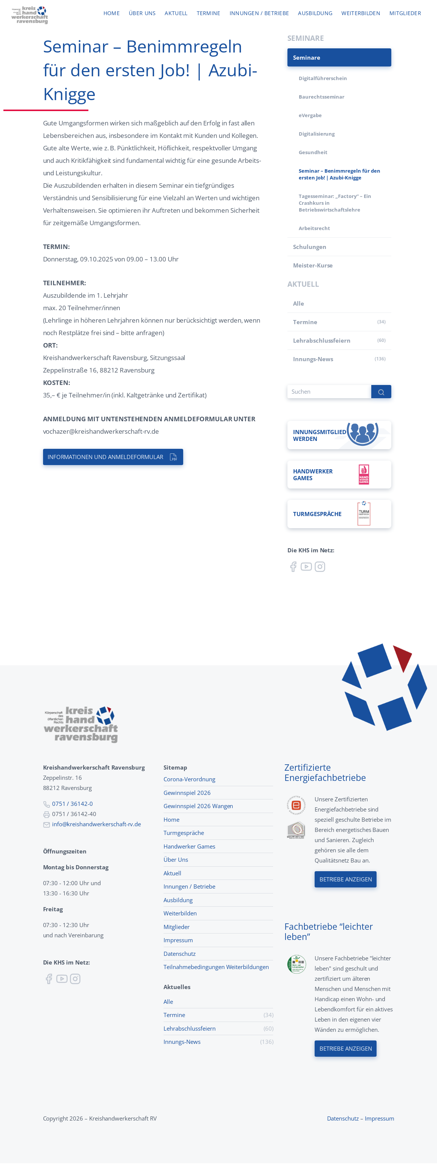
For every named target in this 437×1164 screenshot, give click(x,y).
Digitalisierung (317, 133)
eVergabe (310, 115)
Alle (298, 303)
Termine (208, 13)
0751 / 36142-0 (72, 804)
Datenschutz (180, 954)
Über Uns (176, 860)
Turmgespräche (184, 833)
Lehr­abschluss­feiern (322, 340)
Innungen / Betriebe (259, 13)
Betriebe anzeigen (345, 880)
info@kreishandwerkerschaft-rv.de (96, 825)
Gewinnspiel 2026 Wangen (198, 806)
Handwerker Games (189, 846)
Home (111, 13)
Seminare (306, 57)
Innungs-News (313, 359)
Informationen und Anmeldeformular (106, 457)
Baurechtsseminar (321, 96)
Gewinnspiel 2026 (187, 793)
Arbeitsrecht (314, 228)
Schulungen (309, 246)
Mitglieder (405, 13)
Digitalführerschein (323, 78)
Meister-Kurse (313, 265)
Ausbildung (315, 13)
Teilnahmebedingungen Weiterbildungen (216, 967)
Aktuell (176, 13)
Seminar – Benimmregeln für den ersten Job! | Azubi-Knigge (339, 174)
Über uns (142, 13)
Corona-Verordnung (189, 780)
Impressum (178, 940)
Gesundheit (313, 152)
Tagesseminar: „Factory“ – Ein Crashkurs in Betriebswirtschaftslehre (335, 203)
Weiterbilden (361, 13)
